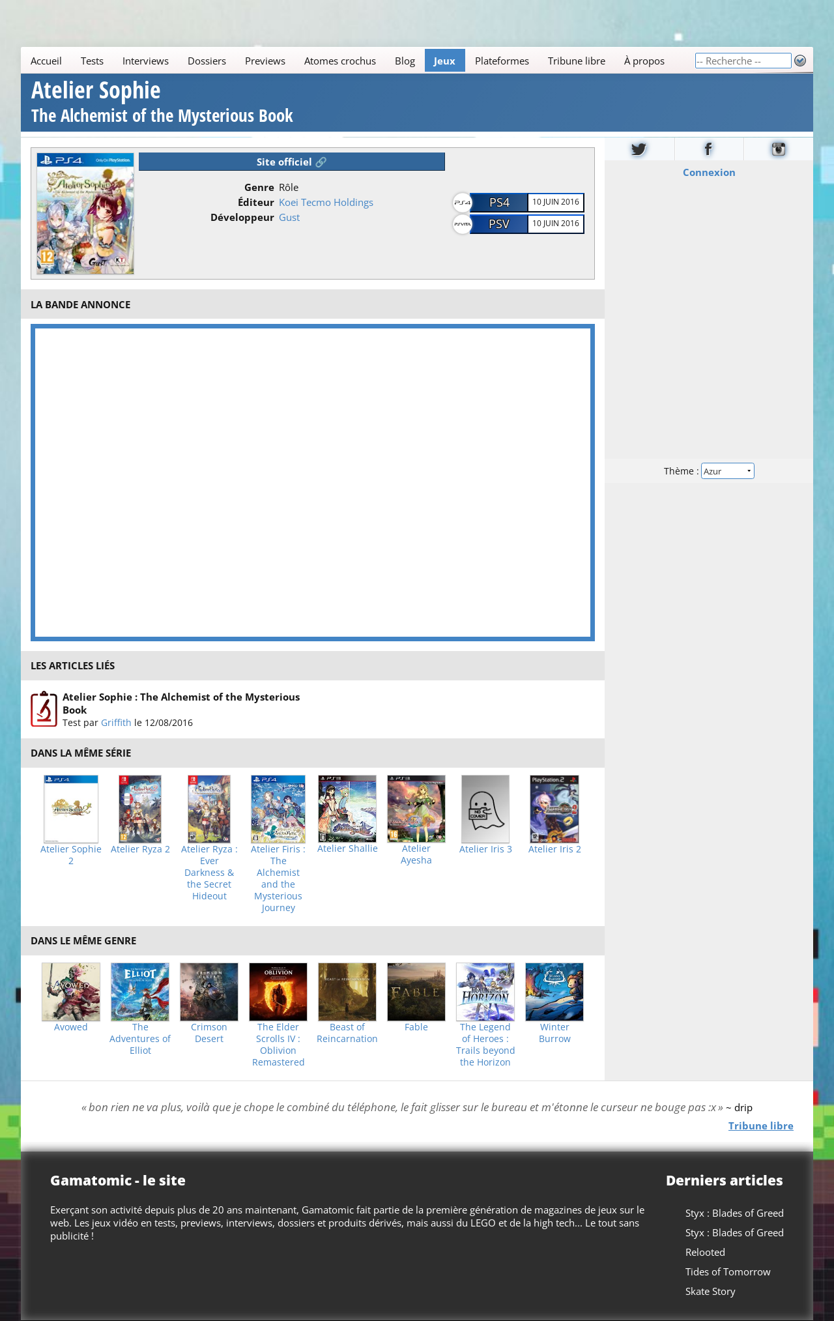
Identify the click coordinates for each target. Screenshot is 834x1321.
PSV (499, 223)
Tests (92, 60)
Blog (405, 60)
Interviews (145, 60)
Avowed (71, 1027)
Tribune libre (576, 60)
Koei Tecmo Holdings (326, 202)
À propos (644, 60)
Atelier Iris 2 (554, 849)
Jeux (444, 60)
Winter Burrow (555, 1033)
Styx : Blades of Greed (734, 1212)
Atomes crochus (340, 60)
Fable (416, 1027)
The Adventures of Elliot (140, 1038)
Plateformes (502, 60)
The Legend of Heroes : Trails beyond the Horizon (485, 1044)
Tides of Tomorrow (728, 1271)
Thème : (709, 470)
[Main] (358, 60)
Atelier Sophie (162, 103)
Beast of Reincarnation (347, 1033)
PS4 (499, 202)
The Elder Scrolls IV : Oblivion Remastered (278, 1044)
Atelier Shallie (347, 848)
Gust (289, 217)
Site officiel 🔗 (292, 161)
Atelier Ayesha (416, 854)
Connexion (709, 171)
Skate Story (710, 1291)
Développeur (242, 217)
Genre (259, 187)
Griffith (116, 722)
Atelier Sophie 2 (71, 855)
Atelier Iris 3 (485, 849)
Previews (265, 60)
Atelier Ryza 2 (140, 849)
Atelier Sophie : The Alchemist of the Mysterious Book (181, 703)
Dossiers (207, 60)
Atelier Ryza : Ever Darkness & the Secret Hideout (209, 872)
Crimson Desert (209, 1033)
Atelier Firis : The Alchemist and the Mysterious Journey (278, 878)
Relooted (705, 1251)
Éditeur (256, 202)
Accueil (46, 60)
